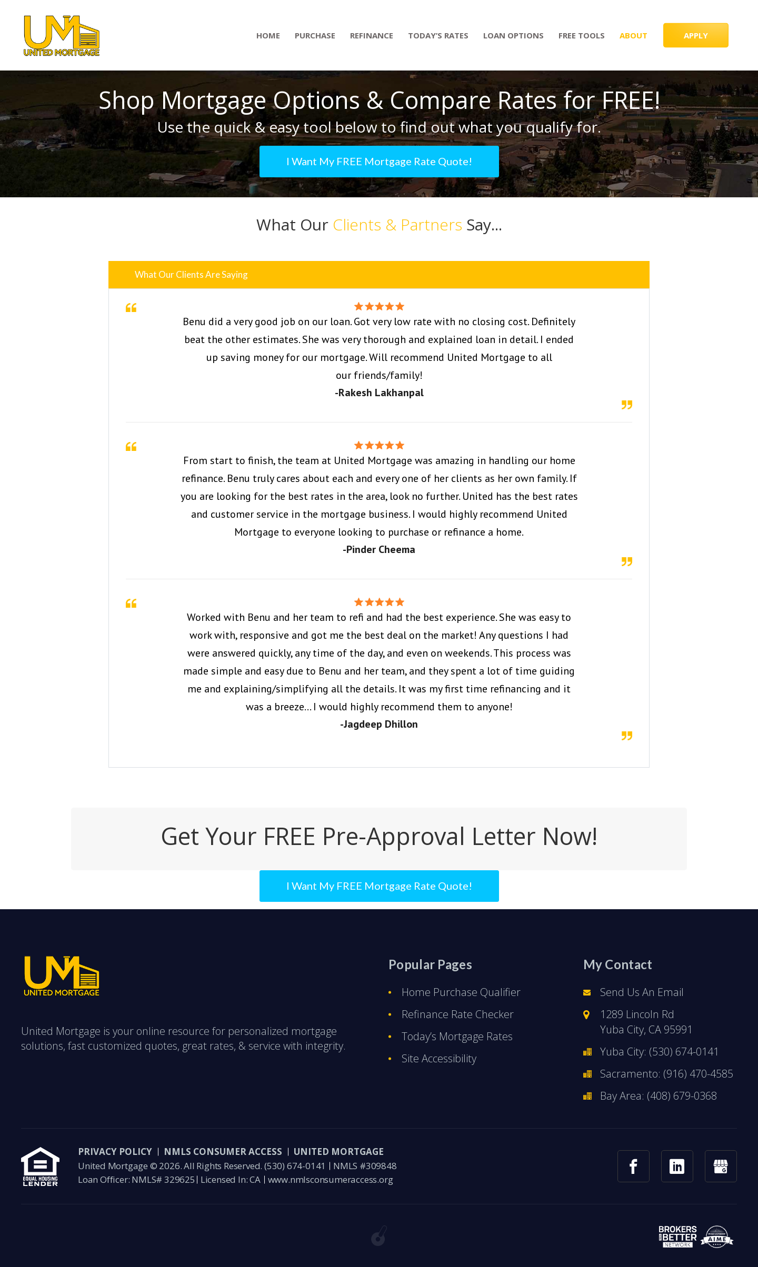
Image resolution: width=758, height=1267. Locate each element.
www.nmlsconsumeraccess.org (330, 1179)
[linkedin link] (677, 1166)
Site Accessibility (439, 1058)
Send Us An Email (642, 992)
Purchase (315, 36)
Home (268, 36)
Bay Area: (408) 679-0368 (658, 1096)
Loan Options (513, 36)
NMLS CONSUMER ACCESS (223, 1151)
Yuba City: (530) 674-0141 (659, 1051)
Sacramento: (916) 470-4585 (666, 1074)
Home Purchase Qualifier (461, 992)
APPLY (696, 35)
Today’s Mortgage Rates (457, 1036)
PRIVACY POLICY (115, 1151)
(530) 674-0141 (295, 1166)
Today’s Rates (438, 36)
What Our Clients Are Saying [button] (191, 274)
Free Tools (581, 36)
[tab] (379, 274)
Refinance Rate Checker (458, 1014)
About (633, 36)
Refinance (371, 36)
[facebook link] (633, 1166)
